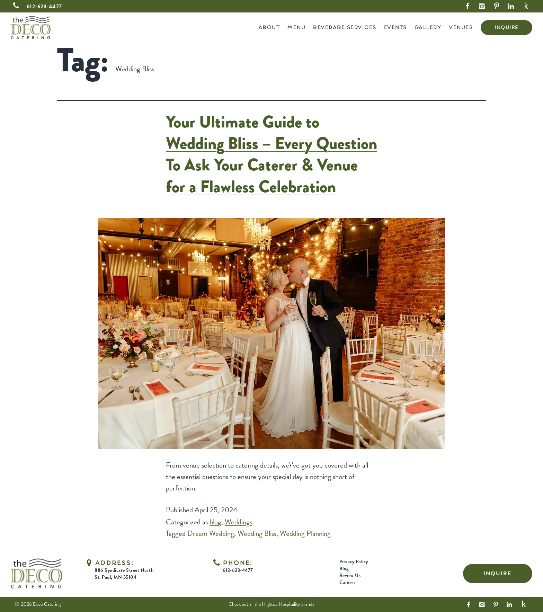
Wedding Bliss (257, 533)
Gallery (428, 27)
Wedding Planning (305, 533)
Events (395, 27)
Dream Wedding (210, 533)
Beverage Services (344, 27)
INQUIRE (506, 27)
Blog (344, 568)
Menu (296, 27)
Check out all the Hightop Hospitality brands (271, 604)
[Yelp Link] (526, 6)
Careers (347, 582)
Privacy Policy (353, 561)
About (269, 27)
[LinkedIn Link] (511, 6)
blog (215, 521)
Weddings (238, 521)
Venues (461, 27)
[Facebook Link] (467, 6)
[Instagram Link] (482, 6)
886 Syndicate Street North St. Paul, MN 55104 (124, 574)
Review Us (350, 575)
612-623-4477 (36, 6)
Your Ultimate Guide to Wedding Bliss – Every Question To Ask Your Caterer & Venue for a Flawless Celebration (271, 154)
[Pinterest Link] (496, 6)
